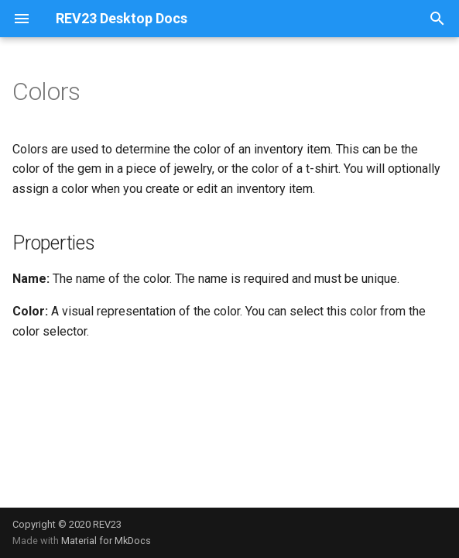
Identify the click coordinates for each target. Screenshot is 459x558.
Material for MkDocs (106, 540)
